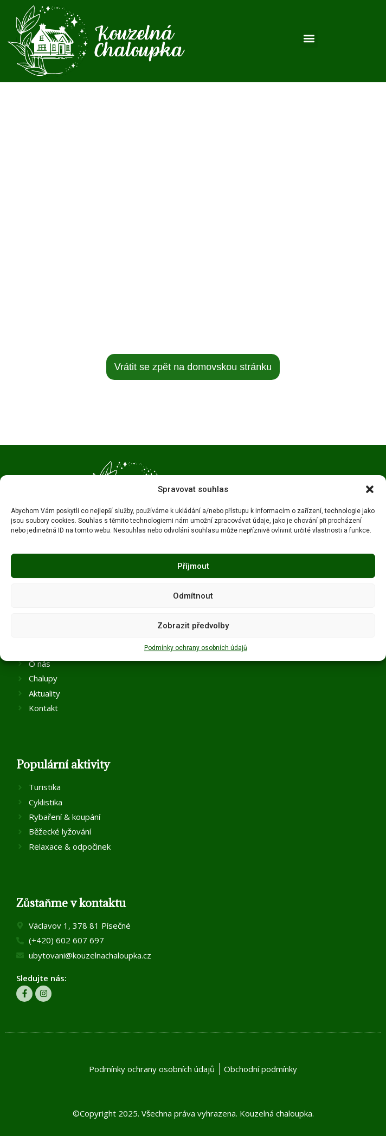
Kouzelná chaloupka (276, 1113)
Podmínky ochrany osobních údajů (195, 648)
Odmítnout (193, 596)
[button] (369, 489)
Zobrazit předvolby (193, 626)
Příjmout (193, 566)
